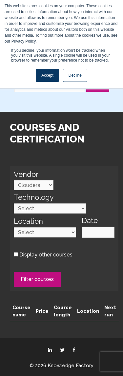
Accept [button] (47, 75)
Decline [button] (75, 75)
